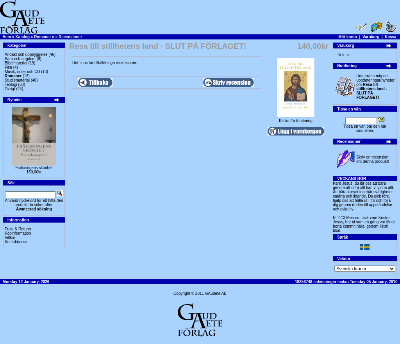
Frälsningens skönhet (33, 168)
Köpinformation (18, 233)
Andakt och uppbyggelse (26, 54)
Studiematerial (17, 80)
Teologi (11, 84)
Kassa (390, 37)
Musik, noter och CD (22, 72)
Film (8, 67)
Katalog (22, 37)
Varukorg (370, 37)
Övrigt (10, 89)
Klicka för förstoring (295, 119)
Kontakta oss (16, 242)
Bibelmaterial (16, 63)
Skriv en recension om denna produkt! (372, 159)
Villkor (10, 237)
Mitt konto (347, 37)
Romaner (42, 37)
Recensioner (70, 37)
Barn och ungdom (20, 59)
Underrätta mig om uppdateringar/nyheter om (375, 87)
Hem (7, 37)
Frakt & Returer (18, 229)
